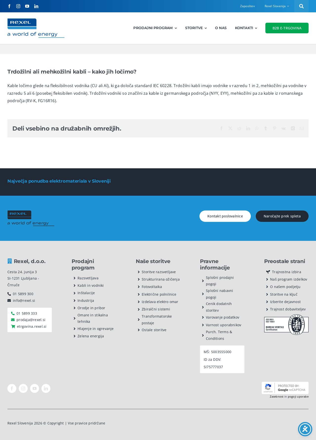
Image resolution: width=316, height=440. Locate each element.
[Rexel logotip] (35, 20)
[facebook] (9, 6)
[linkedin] (36, 6)
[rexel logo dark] (30, 212)
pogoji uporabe (298, 396)
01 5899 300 (23, 293)
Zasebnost (276, 396)
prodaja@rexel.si (31, 319)
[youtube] (27, 6)
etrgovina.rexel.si (31, 326)
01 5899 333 (27, 313)
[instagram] (18, 6)
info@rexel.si (24, 300)
